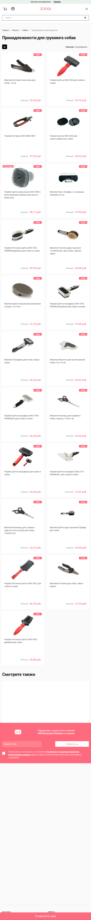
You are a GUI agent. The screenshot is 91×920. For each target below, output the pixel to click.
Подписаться (72, 744)
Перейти (57, 2)
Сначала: (70, 47)
